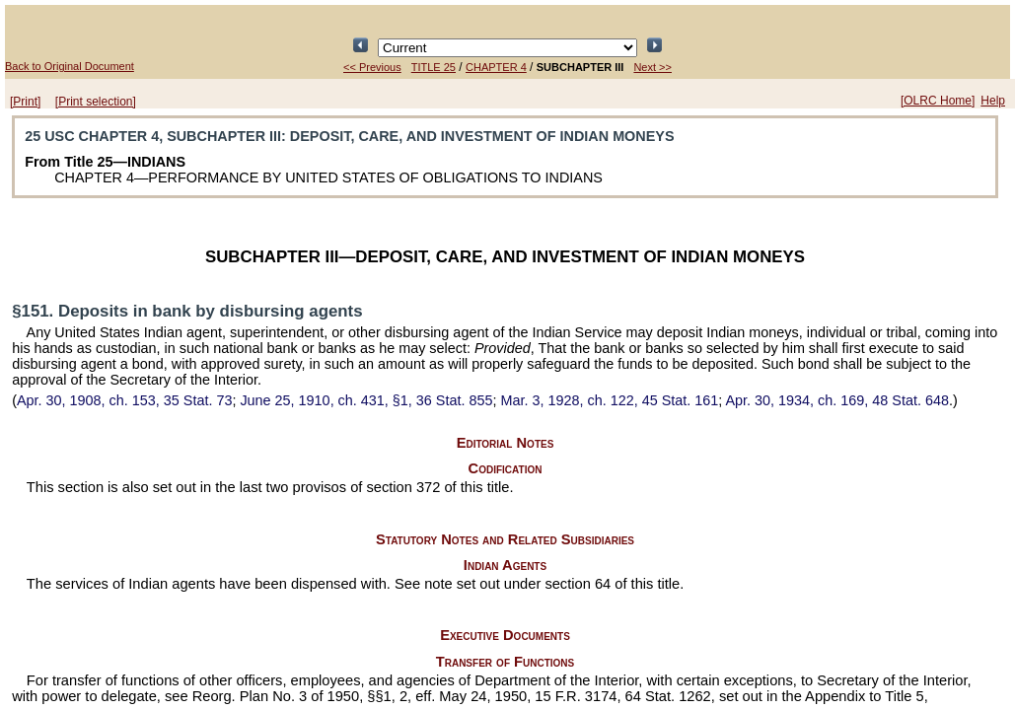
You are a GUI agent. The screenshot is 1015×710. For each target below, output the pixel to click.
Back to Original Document (69, 66)
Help (992, 100)
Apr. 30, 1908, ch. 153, (124, 400)
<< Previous (372, 67)
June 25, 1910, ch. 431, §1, (366, 400)
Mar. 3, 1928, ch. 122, (609, 400)
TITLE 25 (433, 67)
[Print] (25, 101)
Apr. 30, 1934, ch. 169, (836, 400)
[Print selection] (95, 101)
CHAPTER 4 (496, 67)
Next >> (652, 67)
